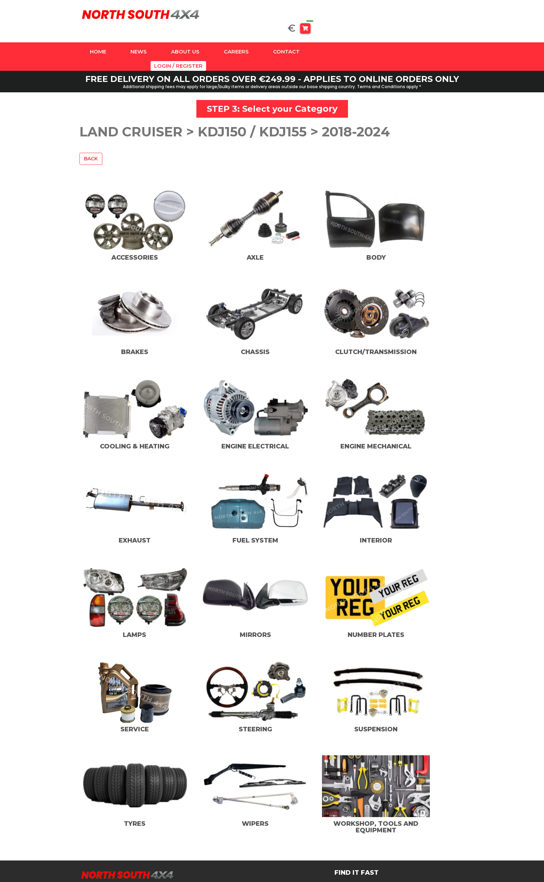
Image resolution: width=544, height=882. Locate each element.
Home (98, 38)
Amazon (207, 799)
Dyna (203, 808)
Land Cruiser (213, 827)
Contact (286, 38)
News (138, 38)
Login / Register (442, 38)
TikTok (298, 819)
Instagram (302, 809)
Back (91, 137)
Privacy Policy (395, 808)
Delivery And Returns (404, 827)
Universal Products (221, 855)
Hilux (202, 818)
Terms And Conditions (406, 818)
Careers (236, 38)
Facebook (302, 799)
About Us (185, 38)
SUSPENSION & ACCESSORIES (216, 841)
